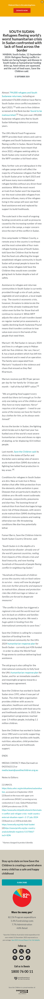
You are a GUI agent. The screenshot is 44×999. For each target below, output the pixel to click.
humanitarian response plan (22, 643)
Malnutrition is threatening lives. (22, 5)
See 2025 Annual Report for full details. (25, 940)
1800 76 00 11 (22, 971)
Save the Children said (25, 451)
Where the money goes (21, 912)
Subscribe (22, 882)
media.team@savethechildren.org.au (20, 770)
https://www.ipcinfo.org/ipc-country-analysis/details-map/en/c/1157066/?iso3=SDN (19, 832)
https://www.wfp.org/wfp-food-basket (18, 824)
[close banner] (42, 2)
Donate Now (22, 10)
